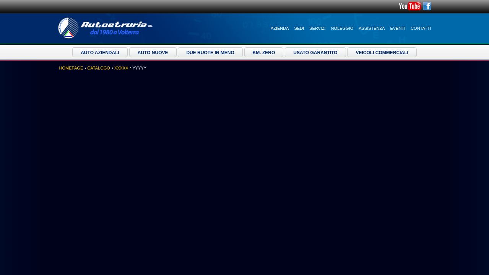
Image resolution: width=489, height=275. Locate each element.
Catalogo (98, 68)
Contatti (421, 28)
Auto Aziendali (100, 52)
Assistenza (372, 28)
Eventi (398, 28)
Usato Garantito (315, 52)
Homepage (71, 68)
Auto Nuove (153, 52)
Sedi (299, 28)
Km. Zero (264, 52)
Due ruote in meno (210, 52)
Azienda (280, 28)
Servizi (317, 28)
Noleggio (342, 28)
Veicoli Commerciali (382, 52)
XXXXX (121, 68)
